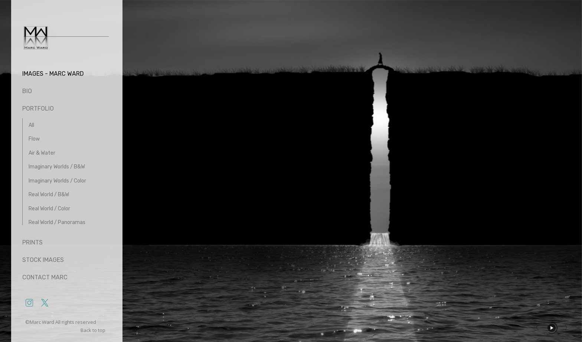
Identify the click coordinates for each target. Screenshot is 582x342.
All (31, 125)
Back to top (94, 330)
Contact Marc (45, 277)
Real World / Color (49, 208)
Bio (27, 91)
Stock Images (43, 259)
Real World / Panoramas (57, 222)
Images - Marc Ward (53, 73)
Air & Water (42, 153)
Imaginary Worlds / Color (57, 181)
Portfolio (38, 108)
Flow (34, 139)
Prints (32, 242)
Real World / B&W (49, 194)
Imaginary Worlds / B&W (57, 167)
